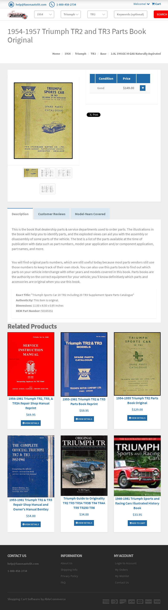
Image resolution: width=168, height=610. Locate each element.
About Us (66, 563)
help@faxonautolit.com (31, 4)
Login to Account (125, 563)
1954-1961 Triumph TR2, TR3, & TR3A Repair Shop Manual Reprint (31, 403)
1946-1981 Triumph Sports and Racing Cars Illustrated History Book (137, 503)
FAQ (63, 582)
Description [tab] (20, 214)
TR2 (93, 54)
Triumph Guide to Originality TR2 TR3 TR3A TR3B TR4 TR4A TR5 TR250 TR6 (84, 503)
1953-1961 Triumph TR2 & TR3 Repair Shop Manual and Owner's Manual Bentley (30, 504)
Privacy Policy (69, 576)
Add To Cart (137, 523)
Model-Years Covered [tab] (90, 214)
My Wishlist (122, 576)
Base (103, 54)
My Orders (121, 570)
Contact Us (122, 582)
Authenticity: (24, 300)
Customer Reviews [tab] (51, 214)
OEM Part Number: (28, 311)
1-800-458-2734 (66, 4)
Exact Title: (23, 295)
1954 (67, 54)
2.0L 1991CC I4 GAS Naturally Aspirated (136, 54)
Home (56, 54)
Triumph (80, 54)
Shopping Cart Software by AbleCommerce (36, 599)
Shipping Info (69, 570)
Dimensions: (24, 305)
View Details (31, 423)
